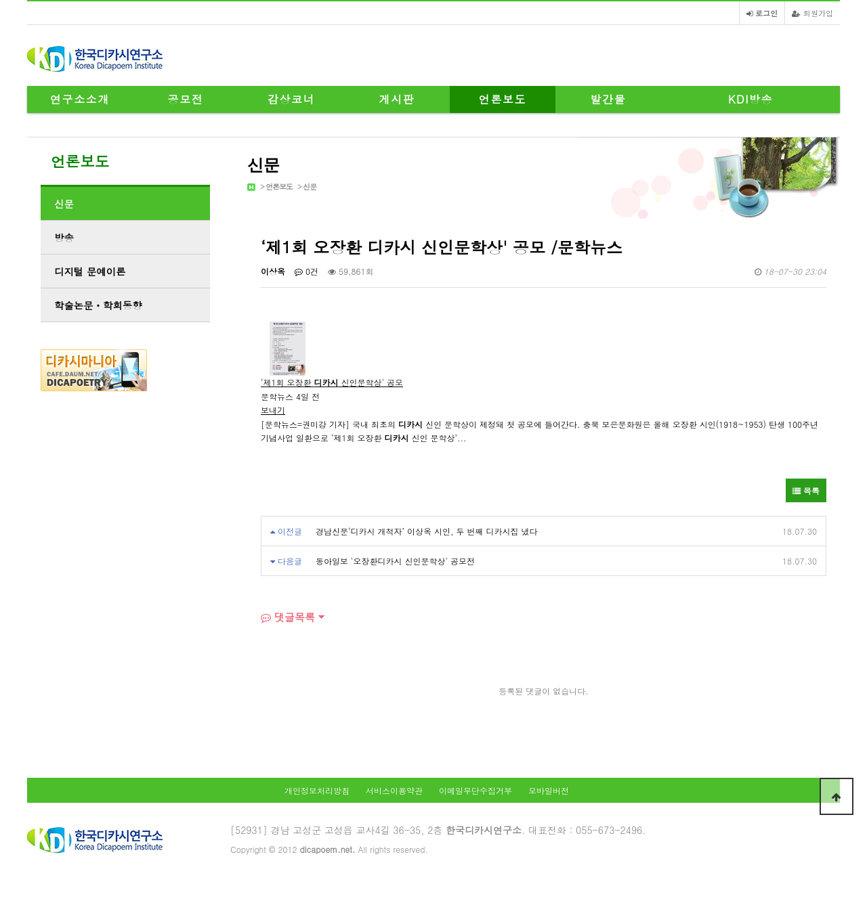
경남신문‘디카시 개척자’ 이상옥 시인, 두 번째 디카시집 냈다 (427, 531)
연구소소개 (80, 99)
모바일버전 (548, 790)
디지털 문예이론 (90, 271)
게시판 (397, 99)
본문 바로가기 (0, 0)
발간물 (609, 99)
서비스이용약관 (394, 790)
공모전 (186, 99)
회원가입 (812, 12)
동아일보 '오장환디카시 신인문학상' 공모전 (395, 561)
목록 (806, 490)
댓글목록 (288, 617)
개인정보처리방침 (317, 790)
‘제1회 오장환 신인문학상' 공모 (332, 382)
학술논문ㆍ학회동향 (98, 305)
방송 (64, 237)
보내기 (273, 410)
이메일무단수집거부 (475, 790)
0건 (306, 271)
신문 (309, 186)
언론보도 (502, 99)
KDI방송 (750, 99)
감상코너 (291, 99)
